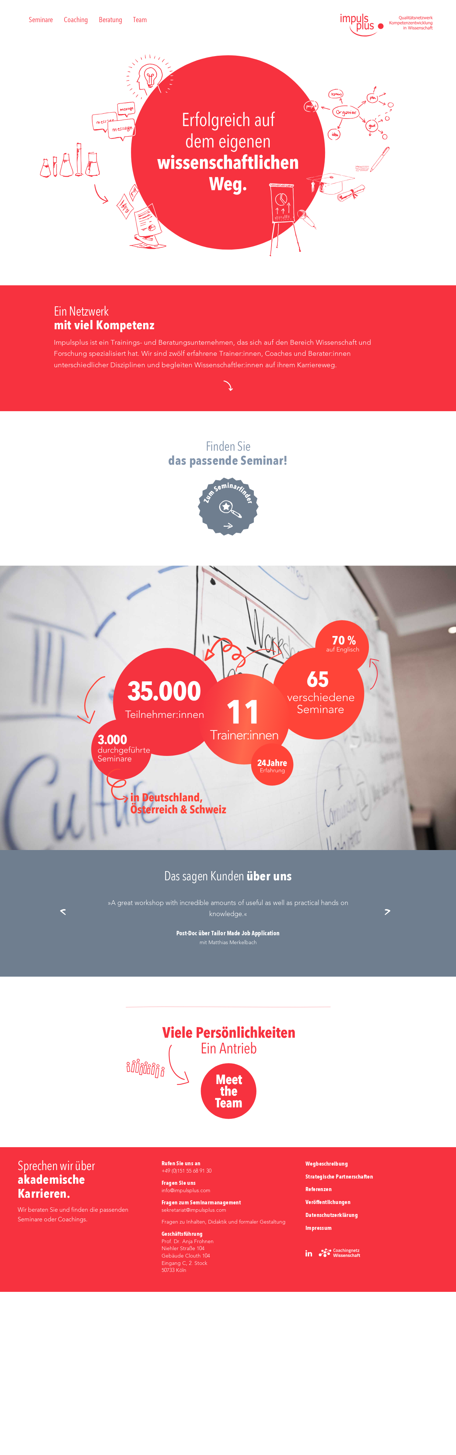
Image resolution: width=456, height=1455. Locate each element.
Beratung (110, 20)
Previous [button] (65, 1076)
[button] (228, 548)
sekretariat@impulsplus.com (194, 1373)
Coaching (76, 20)
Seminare (41, 20)
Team (140, 20)
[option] (228, 1085)
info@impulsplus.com (186, 1353)
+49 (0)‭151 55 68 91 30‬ (186, 1334)
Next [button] (390, 1076)
